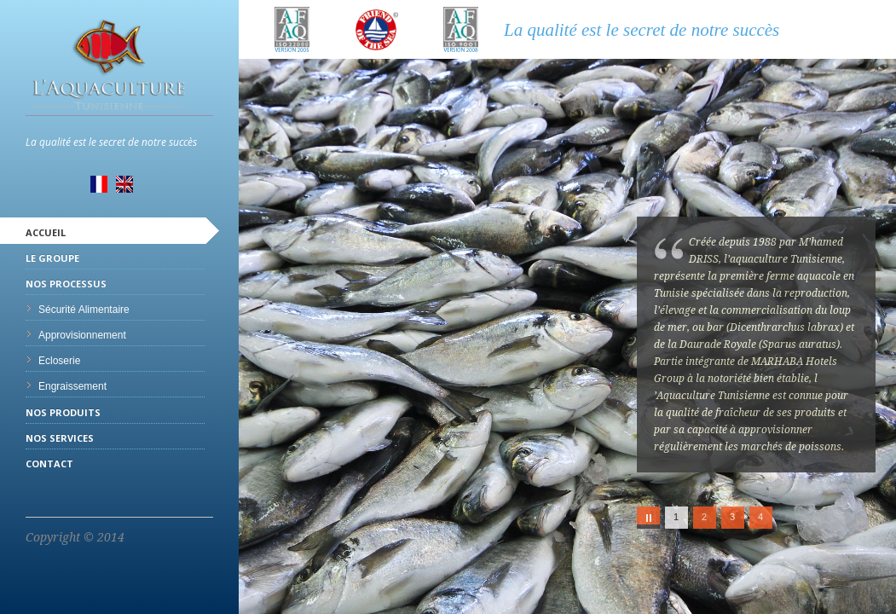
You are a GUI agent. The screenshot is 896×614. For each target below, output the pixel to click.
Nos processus (66, 283)
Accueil (46, 232)
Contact (49, 463)
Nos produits (63, 412)
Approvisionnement (82, 335)
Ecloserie (59, 361)
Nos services (60, 438)
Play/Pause (648, 518)
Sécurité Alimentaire (84, 310)
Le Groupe (52, 258)
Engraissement (72, 386)
